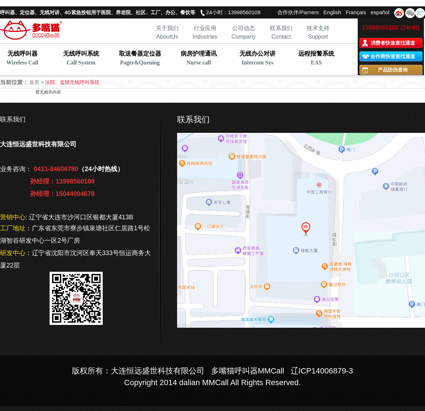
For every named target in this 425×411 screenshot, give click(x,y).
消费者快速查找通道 (392, 43)
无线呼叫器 (22, 58)
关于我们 (167, 28)
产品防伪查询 (393, 70)
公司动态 (243, 28)
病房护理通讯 (198, 58)
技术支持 (318, 28)
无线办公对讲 (257, 58)
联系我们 (281, 28)
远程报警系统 (316, 58)
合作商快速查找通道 (392, 56)
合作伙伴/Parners (298, 12)
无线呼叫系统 (81, 58)
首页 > (37, 82)
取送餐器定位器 (140, 58)
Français (356, 12)
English (332, 12)
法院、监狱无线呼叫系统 (72, 82)
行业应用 (205, 28)
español (380, 12)
